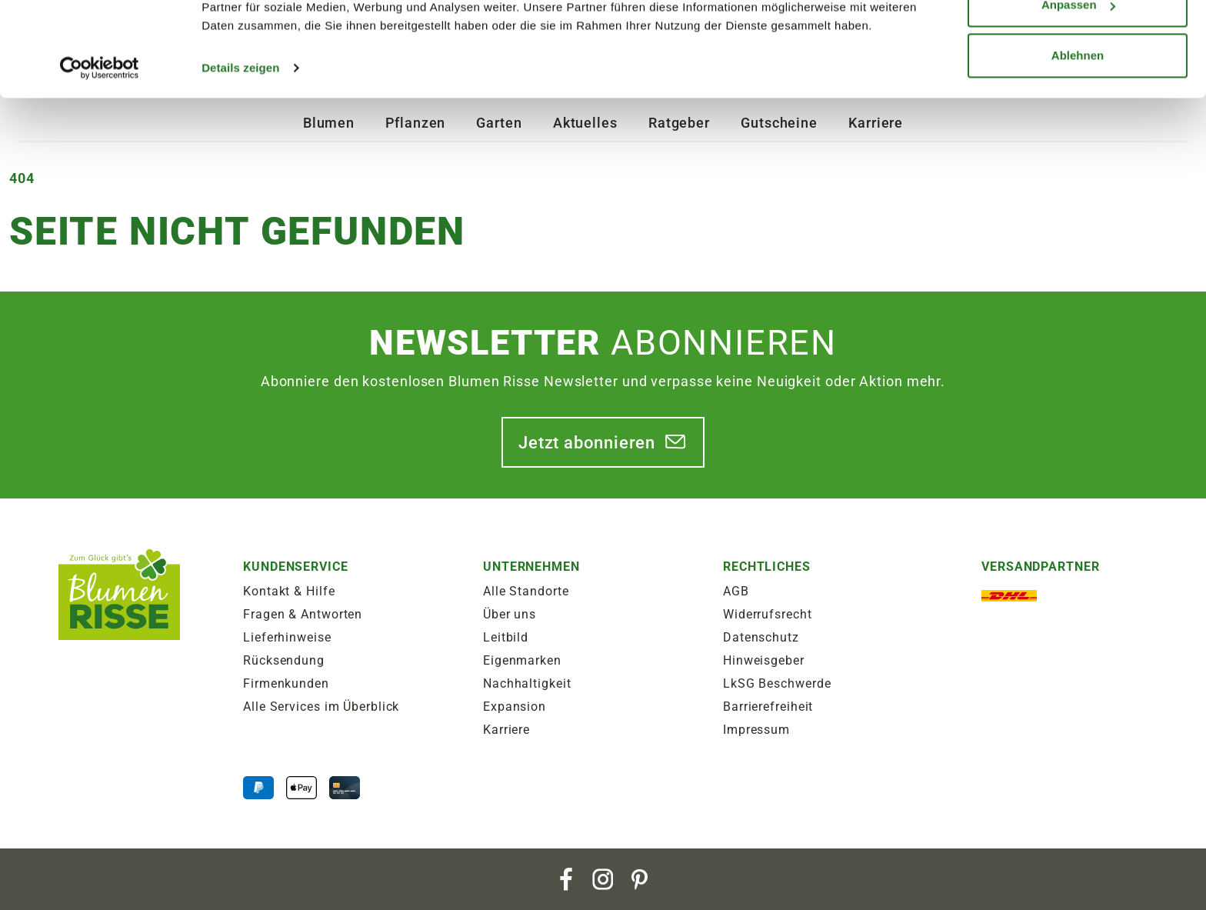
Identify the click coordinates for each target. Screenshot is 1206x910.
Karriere (506, 729)
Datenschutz (761, 637)
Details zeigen (240, 153)
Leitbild (505, 637)
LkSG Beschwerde (777, 683)
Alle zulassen (1077, 40)
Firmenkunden (286, 683)
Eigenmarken (522, 660)
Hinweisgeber (764, 660)
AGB (736, 591)
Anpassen (1078, 91)
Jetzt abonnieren (586, 442)
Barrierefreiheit (768, 706)
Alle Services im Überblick (321, 706)
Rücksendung (284, 660)
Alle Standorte (526, 591)
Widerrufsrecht (767, 614)
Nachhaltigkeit (527, 683)
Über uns (509, 614)
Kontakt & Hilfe (289, 591)
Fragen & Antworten (302, 614)
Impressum (756, 729)
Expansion (514, 706)
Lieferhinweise (287, 637)
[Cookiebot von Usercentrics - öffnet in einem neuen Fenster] (99, 153)
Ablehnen (1077, 141)
